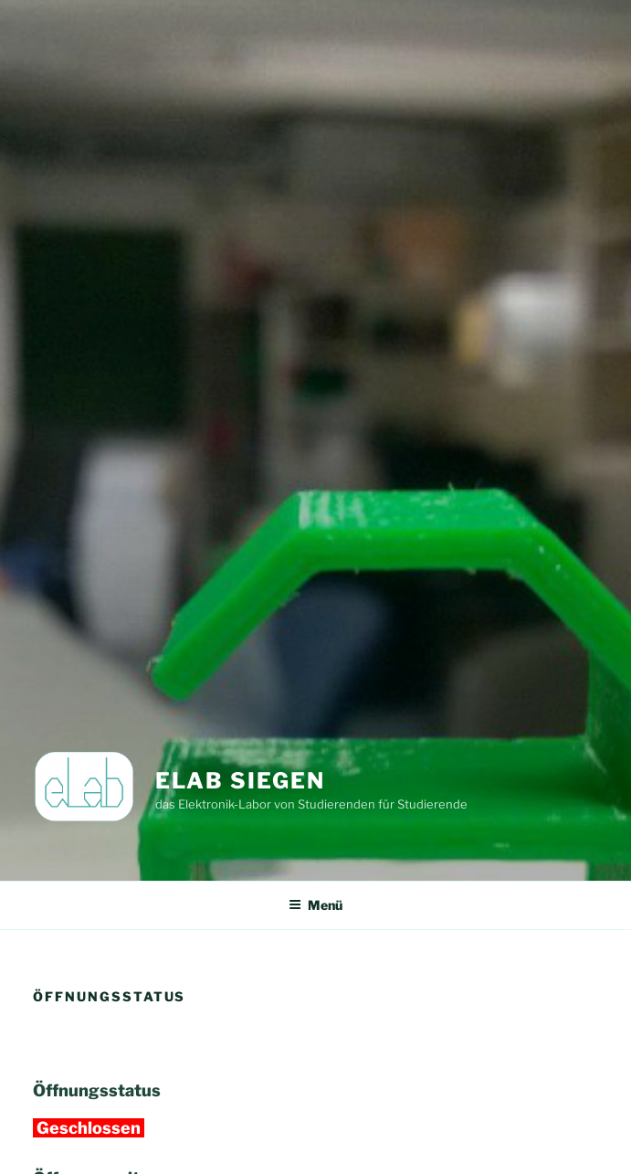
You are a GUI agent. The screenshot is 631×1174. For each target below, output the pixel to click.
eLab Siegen (239, 780)
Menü (315, 905)
